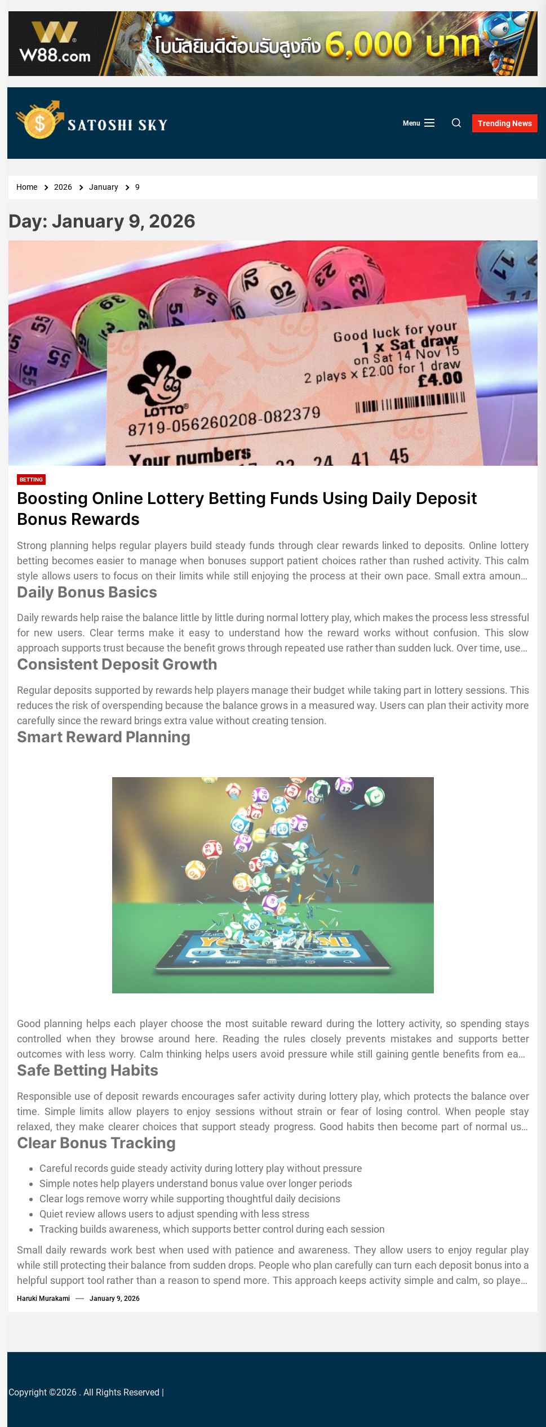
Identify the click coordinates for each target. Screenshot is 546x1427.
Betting (31, 479)
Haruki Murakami (43, 1298)
